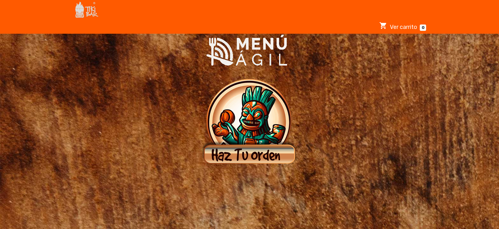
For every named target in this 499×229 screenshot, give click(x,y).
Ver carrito (402, 26)
